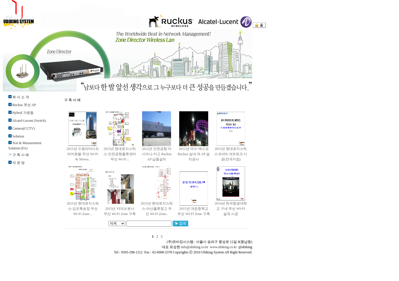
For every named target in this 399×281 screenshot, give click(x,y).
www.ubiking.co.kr (223, 247)
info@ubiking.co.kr (194, 247)
